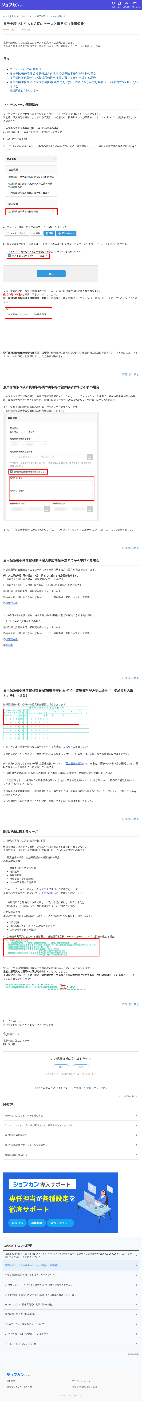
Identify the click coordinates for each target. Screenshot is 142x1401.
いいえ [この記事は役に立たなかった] (81, 1067)
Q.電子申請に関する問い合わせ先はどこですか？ (29, 1275)
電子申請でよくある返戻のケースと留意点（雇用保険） (33, 1265)
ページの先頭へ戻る (128, 1096)
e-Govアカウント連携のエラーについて (24, 1324)
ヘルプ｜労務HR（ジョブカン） (18, 16)
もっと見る (133, 1353)
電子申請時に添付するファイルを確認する (26, 1145)
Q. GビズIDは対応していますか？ (22, 1343)
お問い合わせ (135, 7)
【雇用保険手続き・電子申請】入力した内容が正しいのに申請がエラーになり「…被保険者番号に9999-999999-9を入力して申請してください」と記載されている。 (68, 1255)
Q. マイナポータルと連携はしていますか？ (26, 1334)
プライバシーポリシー (82, 1381)
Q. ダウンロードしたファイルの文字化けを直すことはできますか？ (39, 1285)
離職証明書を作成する (16, 1154)
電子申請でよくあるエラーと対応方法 (24, 1115)
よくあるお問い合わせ (59, 16)
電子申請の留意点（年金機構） (20, 1314)
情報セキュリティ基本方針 (19, 1386)
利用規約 (11, 1381)
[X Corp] (9, 1044)
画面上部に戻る (130, 374)
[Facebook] (4, 1044)
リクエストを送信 (81, 1088)
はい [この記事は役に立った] (61, 1067)
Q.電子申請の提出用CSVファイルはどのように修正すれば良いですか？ (41, 1294)
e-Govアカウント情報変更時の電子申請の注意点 (29, 1304)
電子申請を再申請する (16, 1135)
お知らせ (119, 7)
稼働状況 (126, 7)
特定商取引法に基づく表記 (84, 1386)
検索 (113, 7)
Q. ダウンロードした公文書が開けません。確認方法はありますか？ (39, 1125)
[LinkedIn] (13, 1044)
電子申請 (41, 16)
